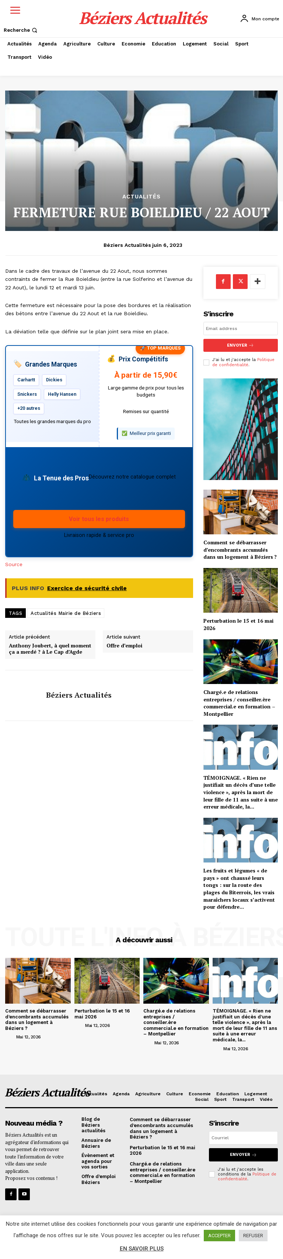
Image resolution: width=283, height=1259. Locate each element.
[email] (240, 328)
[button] (21, 30)
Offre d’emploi (124, 646)
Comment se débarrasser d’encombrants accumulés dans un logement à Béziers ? (240, 549)
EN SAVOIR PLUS (142, 1248)
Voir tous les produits (99, 519)
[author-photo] (10, 1036)
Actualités (141, 197)
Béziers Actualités (127, 245)
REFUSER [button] (253, 1235)
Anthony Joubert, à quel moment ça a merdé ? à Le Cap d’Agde (50, 649)
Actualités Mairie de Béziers (66, 613)
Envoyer (240, 345)
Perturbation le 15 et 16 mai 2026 (102, 1014)
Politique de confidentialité (243, 362)
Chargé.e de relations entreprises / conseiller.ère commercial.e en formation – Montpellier (239, 702)
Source (13, 564)
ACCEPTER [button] (219, 1235)
